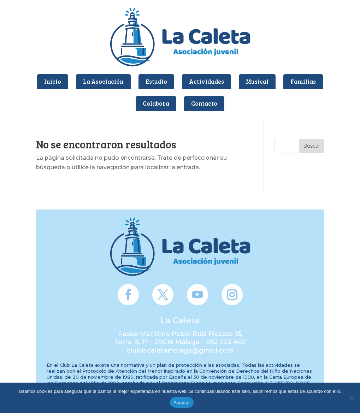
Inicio (52, 81)
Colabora (156, 103)
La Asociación (103, 81)
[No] (351, 397)
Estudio (156, 81)
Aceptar (181, 402)
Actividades (206, 81)
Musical (257, 81)
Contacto (204, 103)
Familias (303, 81)
